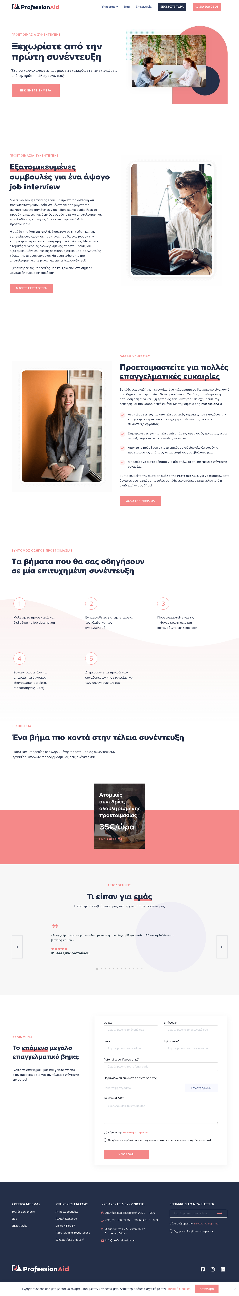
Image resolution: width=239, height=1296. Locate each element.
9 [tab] (129, 968)
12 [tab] (141, 968)
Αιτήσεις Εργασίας (67, 1211)
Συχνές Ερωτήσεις (23, 1211)
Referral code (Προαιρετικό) (161, 1066)
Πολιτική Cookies (178, 1289)
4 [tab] (109, 968)
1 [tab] (97, 969)
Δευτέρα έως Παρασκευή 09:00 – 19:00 (128, 1212)
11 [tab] (137, 968)
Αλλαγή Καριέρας (66, 1218)
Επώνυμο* (191, 1029)
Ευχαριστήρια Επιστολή (70, 1239)
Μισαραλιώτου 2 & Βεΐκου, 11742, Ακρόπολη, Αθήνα (123, 1231)
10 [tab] (133, 968)
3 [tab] (105, 968)
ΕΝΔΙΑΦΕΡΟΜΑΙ (111, 839)
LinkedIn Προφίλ (65, 1225)
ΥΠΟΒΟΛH (126, 1154)
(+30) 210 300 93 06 (115, 1220)
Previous (17, 947)
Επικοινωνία (19, 1225)
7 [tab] (121, 968)
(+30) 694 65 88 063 (145, 1220)
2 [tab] (101, 968)
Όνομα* (131, 1029)
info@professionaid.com (118, 1240)
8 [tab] (125, 968)
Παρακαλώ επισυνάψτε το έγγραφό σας (161, 1084)
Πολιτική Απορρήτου (206, 1223)
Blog (14, 1218)
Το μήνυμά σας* (161, 1112)
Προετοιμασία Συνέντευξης (73, 1232)
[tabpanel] (119, 816)
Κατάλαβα (207, 1289)
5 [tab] (113, 968)
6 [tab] (117, 968)
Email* (131, 1048)
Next (222, 947)
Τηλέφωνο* (191, 1048)
